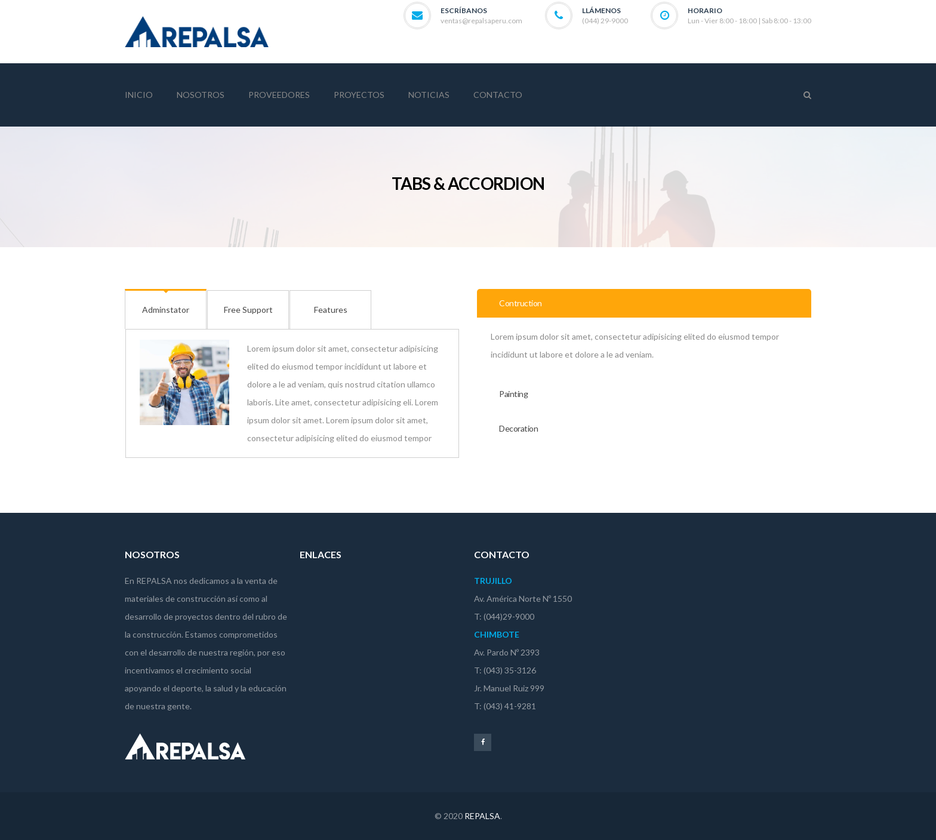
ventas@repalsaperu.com (481, 20)
